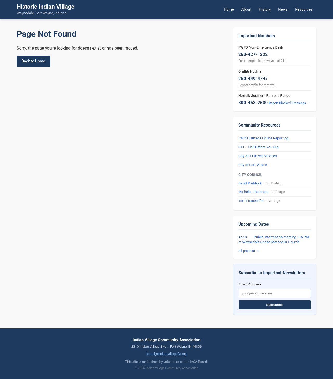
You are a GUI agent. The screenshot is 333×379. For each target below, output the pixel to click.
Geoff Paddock (250, 183)
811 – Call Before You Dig (258, 147)
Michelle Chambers (253, 192)
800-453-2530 (253, 102)
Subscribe (274, 305)
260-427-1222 (253, 54)
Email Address (250, 284)
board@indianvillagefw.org (166, 354)
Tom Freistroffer (251, 200)
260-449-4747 (253, 78)
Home (229, 9)
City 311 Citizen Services (257, 156)
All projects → (248, 251)
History (265, 9)
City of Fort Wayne (252, 165)
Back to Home (33, 61)
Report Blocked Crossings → (289, 103)
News (282, 9)
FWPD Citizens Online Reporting (263, 138)
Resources (303, 9)
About (246, 9)
